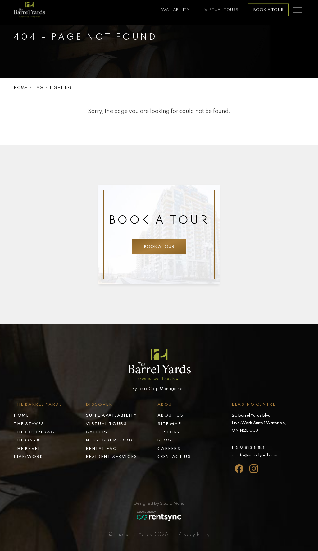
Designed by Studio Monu (159, 504)
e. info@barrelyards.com (256, 455)
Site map (169, 424)
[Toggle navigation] (297, 7)
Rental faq (101, 449)
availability (174, 7)
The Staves (29, 424)
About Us (170, 415)
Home (20, 88)
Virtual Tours (221, 7)
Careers (168, 449)
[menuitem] (50, 416)
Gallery (97, 432)
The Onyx (27, 440)
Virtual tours (106, 424)
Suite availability (111, 415)
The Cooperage (35, 432)
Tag (38, 88)
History (168, 432)
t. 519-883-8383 (248, 448)
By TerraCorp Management (159, 389)
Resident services (111, 457)
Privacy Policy (194, 534)
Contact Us (174, 457)
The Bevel (27, 449)
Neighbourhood (109, 440)
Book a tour (268, 7)
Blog (164, 440)
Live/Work (28, 457)
